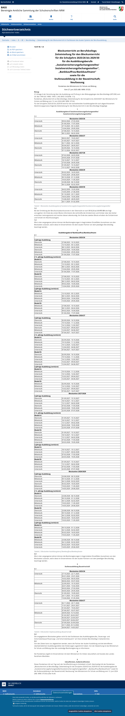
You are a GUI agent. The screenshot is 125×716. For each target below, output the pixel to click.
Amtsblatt (31, 17)
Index (14, 40)
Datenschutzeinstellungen (62, 693)
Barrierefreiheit (7, 2)
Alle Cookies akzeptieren (102, 711)
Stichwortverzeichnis (30, 24)
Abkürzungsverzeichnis (74, 694)
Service (51, 17)
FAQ (71, 17)
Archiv (40, 24)
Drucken (11, 47)
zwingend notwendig (20, 703)
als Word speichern (15, 52)
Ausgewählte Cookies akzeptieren (80, 711)
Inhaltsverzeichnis (16, 24)
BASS (10, 17)
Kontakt (95, 2)
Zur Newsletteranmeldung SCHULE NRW (74, 2)
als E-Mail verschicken (16, 55)
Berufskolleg (30, 40)
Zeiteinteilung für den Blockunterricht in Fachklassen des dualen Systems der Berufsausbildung (71, 40)
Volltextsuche (5, 24)
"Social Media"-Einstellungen (113, 2)
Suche (115, 17)
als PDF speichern (14, 49)
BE (22, 40)
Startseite (5, 40)
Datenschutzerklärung (46, 699)
